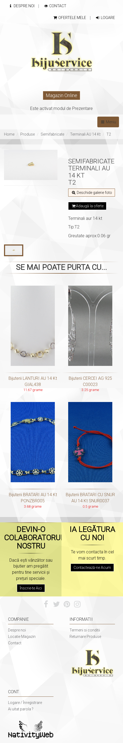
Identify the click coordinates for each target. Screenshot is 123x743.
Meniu (108, 122)
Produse (27, 134)
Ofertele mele (69, 18)
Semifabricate (52, 134)
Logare (105, 18)
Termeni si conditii (85, 630)
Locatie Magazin (22, 636)
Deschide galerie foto (91, 192)
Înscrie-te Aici (31, 588)
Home (9, 134)
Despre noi (17, 630)
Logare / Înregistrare (25, 702)
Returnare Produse (85, 636)
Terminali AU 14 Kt (85, 134)
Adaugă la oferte (87, 206)
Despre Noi (21, 6)
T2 (108, 134)
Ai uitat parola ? (20, 709)
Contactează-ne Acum (92, 567)
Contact (55, 6)
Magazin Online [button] (61, 95)
